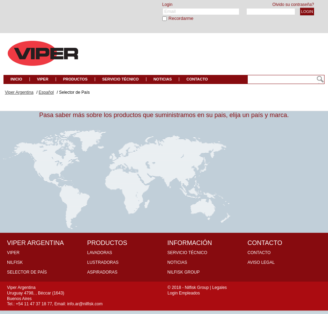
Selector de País (27, 272)
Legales (219, 287)
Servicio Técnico (187, 252)
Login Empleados (183, 293)
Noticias (177, 262)
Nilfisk (15, 262)
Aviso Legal (261, 262)
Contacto (258, 252)
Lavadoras (99, 252)
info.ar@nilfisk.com (85, 303)
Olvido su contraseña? (293, 4)
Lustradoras (103, 262)
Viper (13, 252)
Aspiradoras (102, 272)
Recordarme (181, 18)
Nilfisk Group (183, 272)
